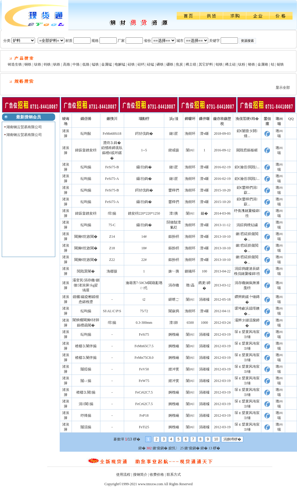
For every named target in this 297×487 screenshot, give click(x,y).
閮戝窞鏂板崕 (247, 150)
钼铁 (219, 64)
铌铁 (280, 64)
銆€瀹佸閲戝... (247, 167)
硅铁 (131, 64)
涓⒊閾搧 (86, 404)
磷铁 (160, 64)
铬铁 (251, 64)
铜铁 (27, 64)
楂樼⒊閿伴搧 (86, 346)
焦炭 (179, 64)
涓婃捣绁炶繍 (247, 225)
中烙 (76, 64)
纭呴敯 (85, 133)
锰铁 (95, 64)
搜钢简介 (140, 474)
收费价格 (157, 474)
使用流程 (123, 474)
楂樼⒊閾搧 (85, 392)
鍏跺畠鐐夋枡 (86, 150)
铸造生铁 (15, 64)
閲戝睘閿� (86, 271)
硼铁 (169, 64)
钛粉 (241, 64)
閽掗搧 (85, 369)
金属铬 (262, 64)
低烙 (85, 64)
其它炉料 (206, 64)
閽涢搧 (85, 427)
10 (216, 439)
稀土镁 (191, 64)
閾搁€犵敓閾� (85, 236)
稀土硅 (230, 64)
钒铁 (56, 64)
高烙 (66, 64)
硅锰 (150, 64)
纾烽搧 (85, 415)
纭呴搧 (85, 167)
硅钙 (141, 64)
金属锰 (106, 64)
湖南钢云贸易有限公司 (24, 127)
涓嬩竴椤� (232, 439)
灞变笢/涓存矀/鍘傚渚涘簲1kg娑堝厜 (85, 285)
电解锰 (120, 64)
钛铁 (37, 64)
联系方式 (174, 474)
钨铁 (47, 64)
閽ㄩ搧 (85, 381)
